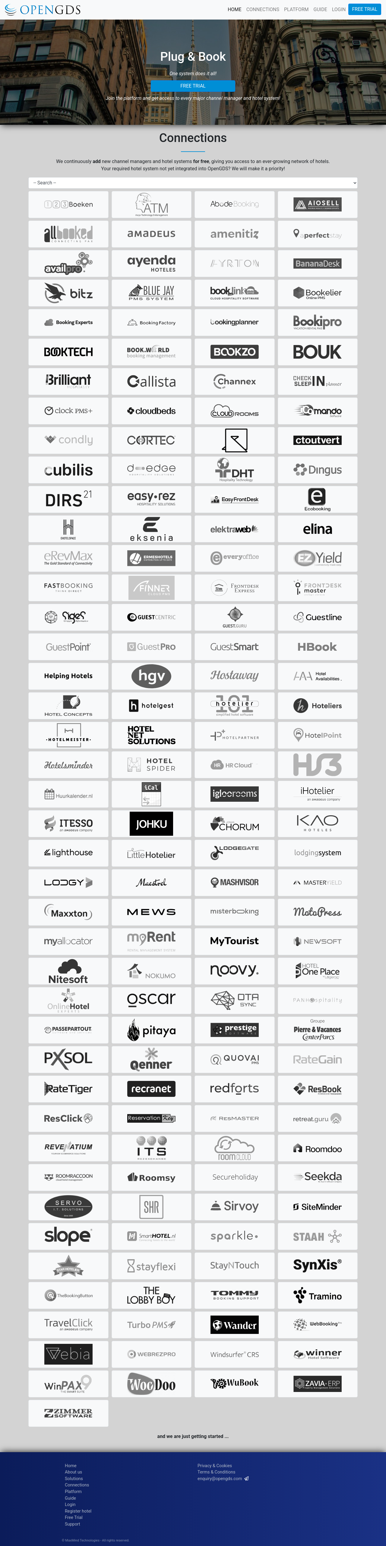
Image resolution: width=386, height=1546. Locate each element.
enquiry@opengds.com (220, 1478)
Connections (77, 1485)
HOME (234, 9)
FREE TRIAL (365, 9)
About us (73, 1472)
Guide (70, 1498)
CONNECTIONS (262, 9)
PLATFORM (296, 9)
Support (72, 1524)
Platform (73, 1491)
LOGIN (339, 9)
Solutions (74, 1478)
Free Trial (74, 1517)
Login (70, 1504)
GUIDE (320, 9)
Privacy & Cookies (215, 1465)
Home (71, 1465)
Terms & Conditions (216, 1472)
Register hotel (78, 1511)
